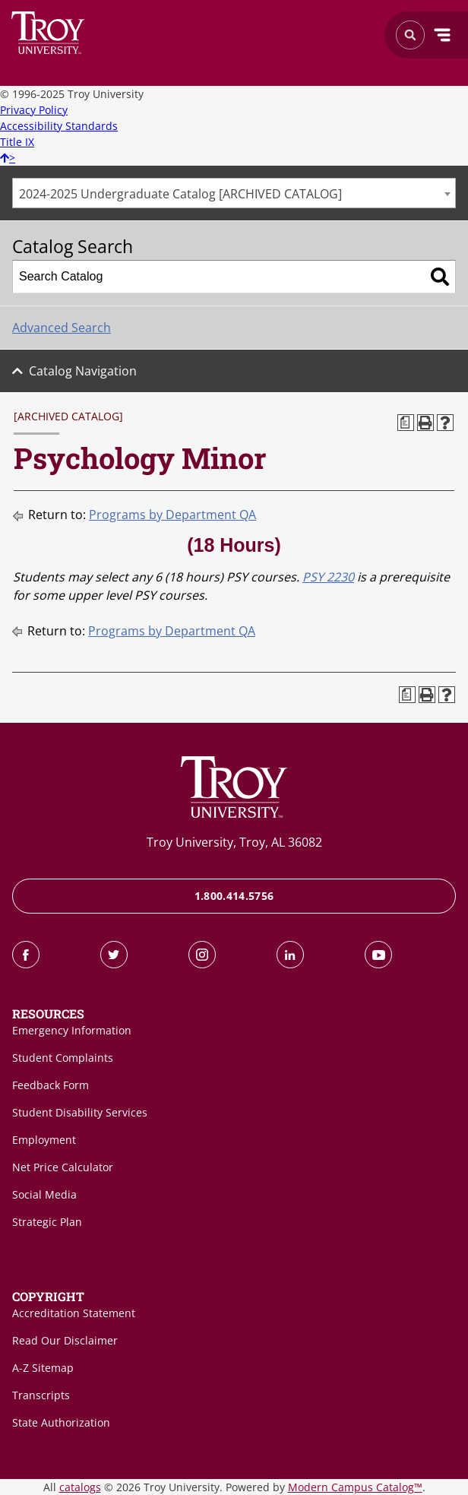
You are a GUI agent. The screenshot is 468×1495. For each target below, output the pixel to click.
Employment (44, 1139)
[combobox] (234, 193)
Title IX (17, 142)
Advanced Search (61, 327)
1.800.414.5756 (234, 895)
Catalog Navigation (83, 371)
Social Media (44, 1194)
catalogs (80, 1487)
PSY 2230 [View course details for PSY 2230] (328, 577)
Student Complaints (62, 1057)
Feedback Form (50, 1085)
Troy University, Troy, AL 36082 (234, 842)
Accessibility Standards (59, 126)
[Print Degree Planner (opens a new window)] (405, 422)
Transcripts (41, 1395)
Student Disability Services (79, 1112)
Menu (442, 35)
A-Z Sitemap (43, 1367)
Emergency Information (71, 1030)
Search (48, 32)
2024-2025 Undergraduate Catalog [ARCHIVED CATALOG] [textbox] (180, 193)
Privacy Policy (34, 110)
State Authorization (61, 1422)
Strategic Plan (47, 1222)
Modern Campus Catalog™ (355, 1487)
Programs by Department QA (172, 514)
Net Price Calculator (62, 1167)
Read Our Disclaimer (65, 1340)
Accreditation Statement (73, 1313)
